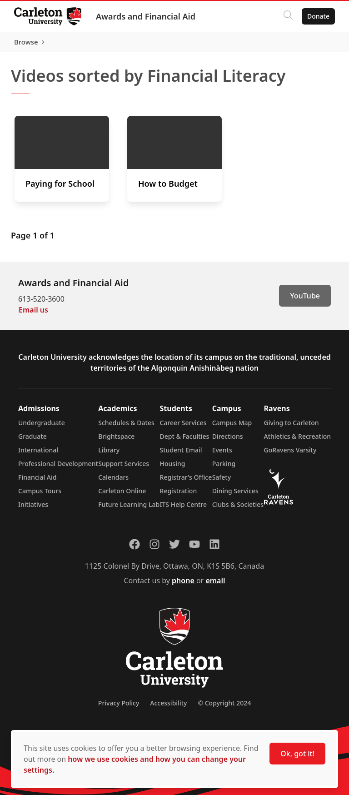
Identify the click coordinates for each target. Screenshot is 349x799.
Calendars (113, 481)
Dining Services (235, 495)
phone (184, 585)
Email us (33, 314)
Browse (317, 44)
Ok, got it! (297, 754)
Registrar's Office (186, 481)
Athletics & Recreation (297, 440)
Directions (227, 440)
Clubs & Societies (238, 508)
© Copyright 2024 (224, 707)
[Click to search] (287, 16)
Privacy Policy (118, 707)
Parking (224, 467)
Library (109, 454)
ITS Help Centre (183, 508)
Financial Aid (37, 481)
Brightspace (116, 440)
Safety (221, 481)
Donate (318, 16)
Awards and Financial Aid (146, 16)
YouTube (305, 300)
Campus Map (232, 426)
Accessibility (168, 707)
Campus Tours (39, 495)
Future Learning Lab (129, 508)
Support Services (123, 467)
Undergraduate (41, 426)
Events (222, 454)
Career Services (183, 426)
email (215, 585)
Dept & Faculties (184, 440)
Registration (178, 495)
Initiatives (33, 508)
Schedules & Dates (126, 426)
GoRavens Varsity (290, 454)
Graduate (32, 440)
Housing (172, 467)
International (38, 454)
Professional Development (58, 467)
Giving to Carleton (291, 426)
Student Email (181, 454)
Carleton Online (122, 495)
